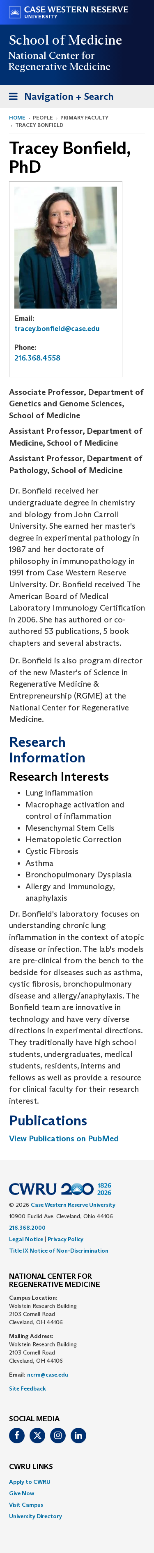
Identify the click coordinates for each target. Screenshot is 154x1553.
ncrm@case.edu (47, 1374)
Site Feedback (27, 1388)
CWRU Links (31, 1467)
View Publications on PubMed (64, 1138)
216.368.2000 (27, 1227)
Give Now (21, 1493)
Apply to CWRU (30, 1481)
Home (17, 118)
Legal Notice (26, 1239)
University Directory (35, 1516)
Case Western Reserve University (73, 1204)
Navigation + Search (59, 98)
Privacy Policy (65, 1239)
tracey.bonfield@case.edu (57, 328)
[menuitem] (77, 1482)
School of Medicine (66, 40)
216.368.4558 (37, 358)
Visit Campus (26, 1504)
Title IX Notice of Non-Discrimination (58, 1250)
